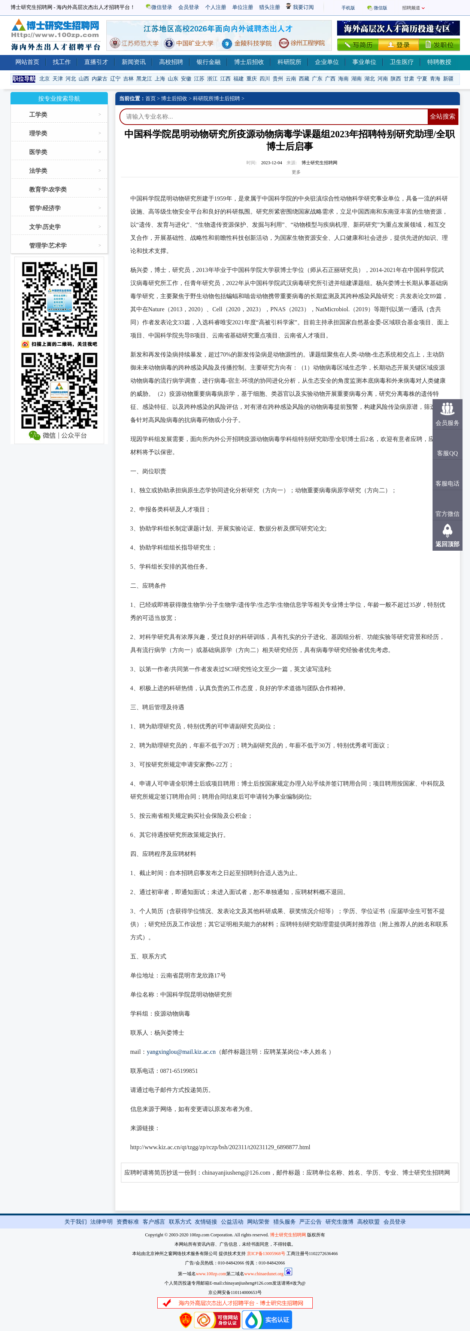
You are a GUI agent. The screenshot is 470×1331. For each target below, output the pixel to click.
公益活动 (232, 1222)
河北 (71, 79)
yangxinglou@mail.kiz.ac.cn (181, 1052)
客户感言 (154, 1222)
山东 (173, 79)
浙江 (212, 79)
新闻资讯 (134, 62)
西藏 (304, 79)
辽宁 (115, 79)
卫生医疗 (402, 62)
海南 (343, 79)
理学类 (38, 133)
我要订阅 (300, 7)
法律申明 (101, 1222)
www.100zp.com (211, 1273)
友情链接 (206, 1222)
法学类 (38, 171)
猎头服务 (284, 1222)
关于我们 (75, 1222)
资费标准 (127, 1222)
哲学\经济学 (45, 208)
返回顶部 (448, 544)
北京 (44, 79)
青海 (435, 79)
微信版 (380, 7)
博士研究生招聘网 (288, 1234)
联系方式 (180, 1222)
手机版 (348, 7)
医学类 (38, 152)
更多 (296, 172)
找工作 (62, 62)
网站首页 (27, 62)
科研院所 (289, 62)
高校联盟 (368, 1222)
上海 (160, 79)
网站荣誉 (258, 1222)
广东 (317, 79)
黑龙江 (144, 79)
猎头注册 (269, 7)
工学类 (38, 114)
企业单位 (327, 62)
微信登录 (159, 7)
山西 (84, 79)
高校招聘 (171, 62)
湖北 (369, 79)
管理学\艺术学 (48, 245)
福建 (238, 79)
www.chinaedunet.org (263, 1273)
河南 (382, 79)
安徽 (186, 79)
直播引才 (96, 62)
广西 (330, 79)
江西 (225, 79)
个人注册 (215, 7)
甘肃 (409, 79)
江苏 (199, 79)
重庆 (251, 79)
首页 (150, 98)
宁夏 (422, 79)
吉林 (128, 79)
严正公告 (310, 1222)
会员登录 (188, 7)
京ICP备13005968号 (266, 1253)
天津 (57, 79)
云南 (291, 79)
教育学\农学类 (48, 189)
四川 (265, 79)
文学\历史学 (45, 227)
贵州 (278, 79)
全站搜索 (442, 116)
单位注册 (242, 7)
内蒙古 (99, 79)
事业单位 (364, 62)
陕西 (396, 79)
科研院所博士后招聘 (216, 98)
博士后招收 (249, 62)
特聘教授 (439, 62)
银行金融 (209, 62)
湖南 (356, 79)
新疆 (448, 79)
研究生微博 (339, 1222)
